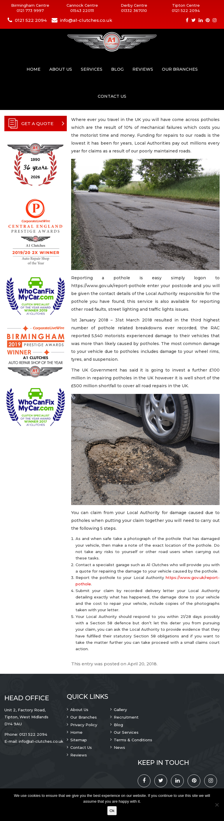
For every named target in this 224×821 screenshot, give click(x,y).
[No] (217, 805)
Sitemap (78, 740)
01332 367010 (134, 10)
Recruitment (126, 717)
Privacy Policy (83, 724)
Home (34, 69)
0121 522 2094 (186, 10)
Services (91, 69)
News (119, 747)
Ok (111, 810)
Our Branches (180, 69)
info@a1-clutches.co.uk (86, 20)
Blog (117, 69)
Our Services (126, 732)
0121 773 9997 (30, 10)
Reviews (142, 69)
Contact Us (112, 96)
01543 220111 (82, 10)
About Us (60, 69)
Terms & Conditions (133, 740)
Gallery (120, 709)
